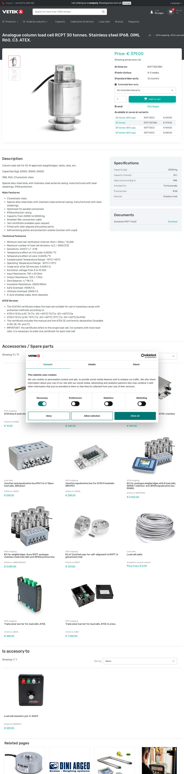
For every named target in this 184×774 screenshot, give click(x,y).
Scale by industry (34, 21)
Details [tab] (92, 364)
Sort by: (98, 656)
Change (126, 3)
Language (175, 3)
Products (9, 21)
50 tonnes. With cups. (125, 133)
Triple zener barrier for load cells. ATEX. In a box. (90, 620)
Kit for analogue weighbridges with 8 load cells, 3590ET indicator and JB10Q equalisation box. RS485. (151, 484)
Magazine (133, 21)
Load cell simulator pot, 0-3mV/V (21, 711)
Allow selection (92, 416)
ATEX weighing (162, 35)
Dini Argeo (153, 106)
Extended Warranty (126, 84)
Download (172, 221)
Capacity (60, 21)
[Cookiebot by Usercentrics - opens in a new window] (143, 356)
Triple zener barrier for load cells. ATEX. (25, 620)
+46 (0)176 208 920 (24, 3)
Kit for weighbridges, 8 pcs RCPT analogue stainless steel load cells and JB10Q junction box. (29, 553)
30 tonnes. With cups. (125, 128)
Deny (49, 416)
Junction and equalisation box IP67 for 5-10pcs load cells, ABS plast (29, 483)
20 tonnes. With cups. (125, 118)
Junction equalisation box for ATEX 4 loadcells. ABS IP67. (90, 483)
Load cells (104, 21)
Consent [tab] (47, 364)
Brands (119, 21)
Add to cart (152, 99)
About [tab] (136, 364)
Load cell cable (134, 552)
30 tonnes (120, 123)
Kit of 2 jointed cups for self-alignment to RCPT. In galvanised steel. (91, 553)
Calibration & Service (82, 21)
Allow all (135, 416)
